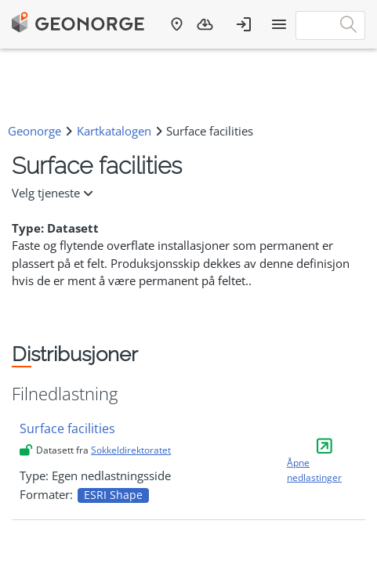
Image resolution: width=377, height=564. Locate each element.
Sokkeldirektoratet (131, 450)
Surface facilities (67, 428)
